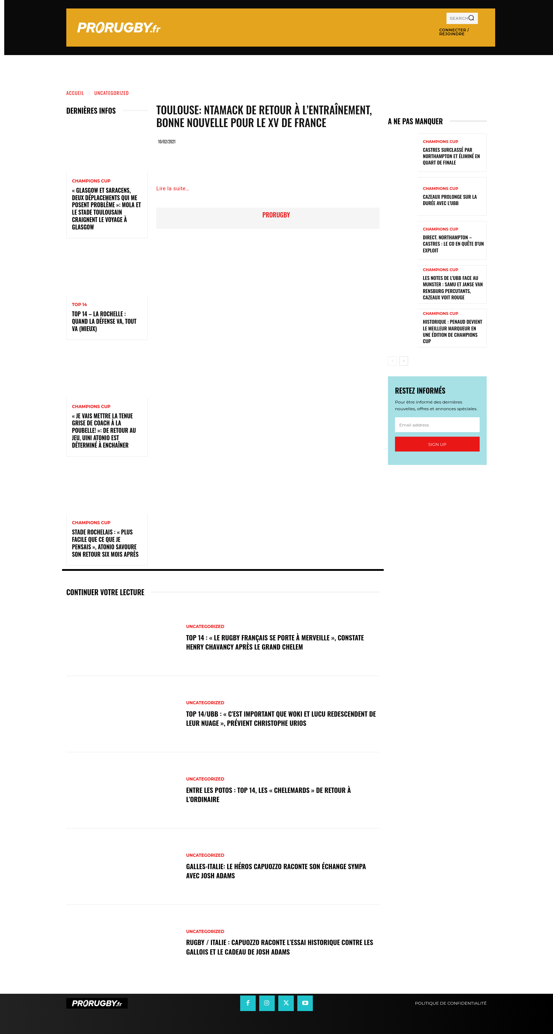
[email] (437, 424)
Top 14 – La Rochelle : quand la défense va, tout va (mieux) (104, 321)
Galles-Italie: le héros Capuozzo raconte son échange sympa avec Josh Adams (282, 870)
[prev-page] (392, 361)
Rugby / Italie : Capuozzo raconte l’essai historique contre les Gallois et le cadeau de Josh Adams (280, 947)
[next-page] (403, 361)
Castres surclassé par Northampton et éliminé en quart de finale (451, 156)
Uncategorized (112, 92)
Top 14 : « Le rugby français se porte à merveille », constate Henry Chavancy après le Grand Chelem (280, 642)
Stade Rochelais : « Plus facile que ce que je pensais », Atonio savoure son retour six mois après (105, 543)
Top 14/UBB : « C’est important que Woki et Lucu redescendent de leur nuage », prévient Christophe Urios (277, 718)
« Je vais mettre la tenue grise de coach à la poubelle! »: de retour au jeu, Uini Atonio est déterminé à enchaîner (104, 430)
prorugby (276, 214)
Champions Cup (91, 181)
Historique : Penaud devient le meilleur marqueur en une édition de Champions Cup (452, 331)
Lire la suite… (172, 188)
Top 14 (79, 305)
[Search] (471, 18)
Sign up (437, 444)
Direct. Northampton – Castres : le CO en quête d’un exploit (453, 243)
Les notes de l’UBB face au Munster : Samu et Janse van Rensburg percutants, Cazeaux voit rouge (453, 287)
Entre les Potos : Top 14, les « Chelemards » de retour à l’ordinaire (273, 794)
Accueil (75, 92)
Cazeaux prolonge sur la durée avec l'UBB (450, 200)
